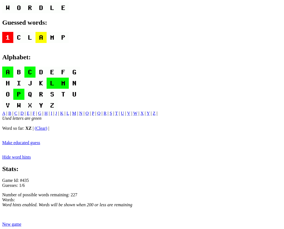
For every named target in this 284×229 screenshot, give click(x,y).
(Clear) (41, 128)
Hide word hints (16, 157)
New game (11, 224)
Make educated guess (21, 142)
